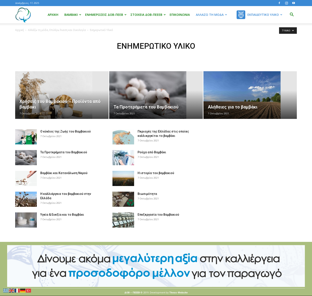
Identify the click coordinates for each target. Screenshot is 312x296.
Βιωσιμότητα (147, 194)
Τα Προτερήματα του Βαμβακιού (63, 152)
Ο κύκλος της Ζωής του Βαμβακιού (65, 131)
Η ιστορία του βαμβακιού (156, 173)
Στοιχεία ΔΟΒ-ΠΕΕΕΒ (148, 15)
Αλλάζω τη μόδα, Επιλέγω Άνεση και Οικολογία (57, 30)
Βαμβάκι (72, 15)
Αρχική (53, 15)
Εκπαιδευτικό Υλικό (264, 15)
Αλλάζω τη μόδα (211, 15)
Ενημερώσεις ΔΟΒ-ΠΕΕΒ (106, 15)
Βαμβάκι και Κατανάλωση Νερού (64, 173)
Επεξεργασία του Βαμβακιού (158, 214)
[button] (291, 15)
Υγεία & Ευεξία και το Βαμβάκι (62, 214)
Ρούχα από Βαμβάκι (152, 152)
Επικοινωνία (180, 15)
